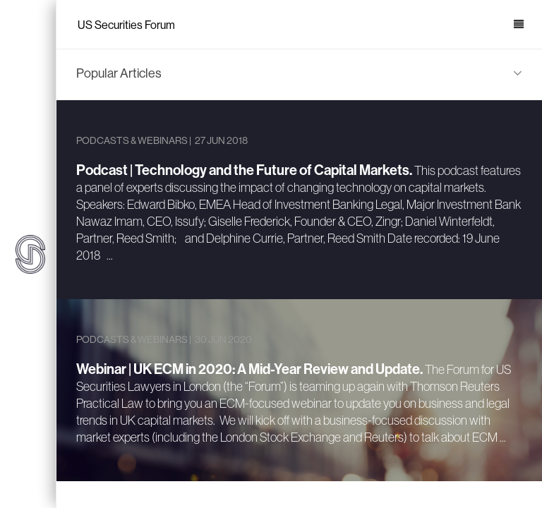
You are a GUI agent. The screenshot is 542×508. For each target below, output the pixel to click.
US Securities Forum (126, 25)
